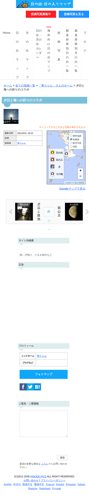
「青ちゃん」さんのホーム (55, 85)
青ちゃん (21, 143)
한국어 (17, 484)
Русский (56, 488)
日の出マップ (17, 35)
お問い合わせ (30, 480)
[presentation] (47, 446)
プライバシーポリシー (53, 480)
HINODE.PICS (38, 476)
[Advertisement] (44, 304)
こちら (44, 463)
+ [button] (80, 171)
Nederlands (45, 488)
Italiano (81, 484)
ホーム (8, 85)
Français (50, 484)
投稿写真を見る (74, 14)
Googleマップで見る (72, 188)
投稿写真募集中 (41, 14)
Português (71, 484)
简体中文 (27, 484)
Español (60, 484)
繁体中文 (39, 484)
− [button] (80, 176)
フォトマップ (43, 374)
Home (6, 32)
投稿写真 (58, 35)
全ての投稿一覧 (25, 85)
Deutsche (32, 488)
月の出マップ (27, 35)
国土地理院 (79, 183)
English (7, 484)
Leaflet (68, 183)
